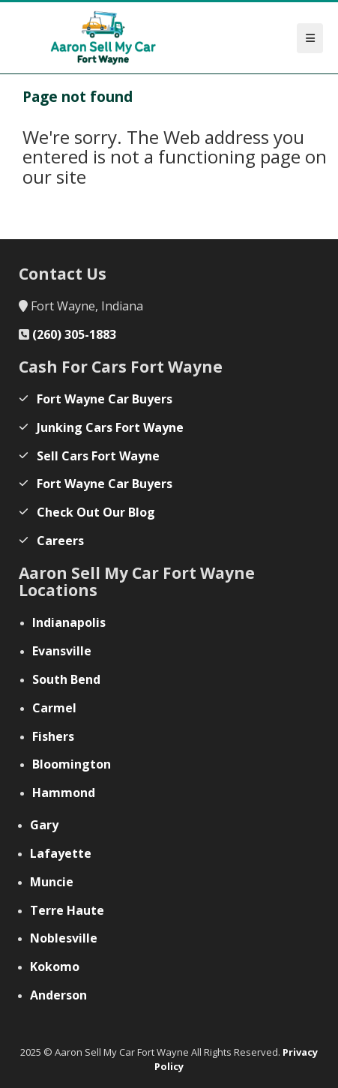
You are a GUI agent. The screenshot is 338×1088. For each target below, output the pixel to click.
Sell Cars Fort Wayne (98, 456)
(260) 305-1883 (74, 334)
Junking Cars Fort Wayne (110, 427)
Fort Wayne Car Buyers (104, 399)
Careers (60, 540)
